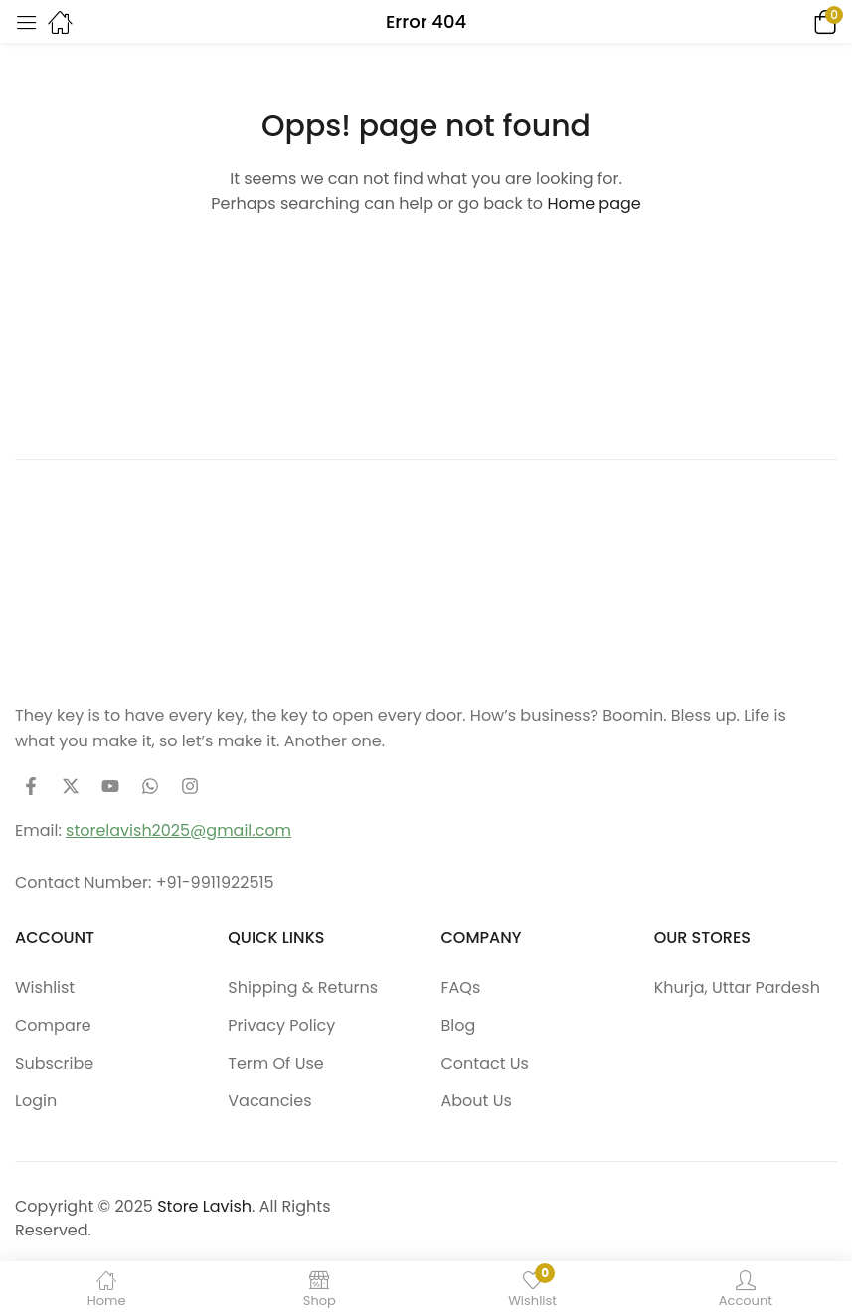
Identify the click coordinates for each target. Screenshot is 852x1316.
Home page (593, 203)
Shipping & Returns (303, 987)
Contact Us (485, 1063)
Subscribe (54, 1063)
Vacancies (269, 1100)
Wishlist (45, 987)
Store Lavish (204, 1206)
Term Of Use (275, 1063)
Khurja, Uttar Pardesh (737, 987)
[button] (797, 21)
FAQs (461, 987)
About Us (476, 1100)
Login (36, 1100)
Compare (53, 1025)
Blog (458, 1025)
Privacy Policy (281, 1025)
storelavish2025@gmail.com (178, 830)
